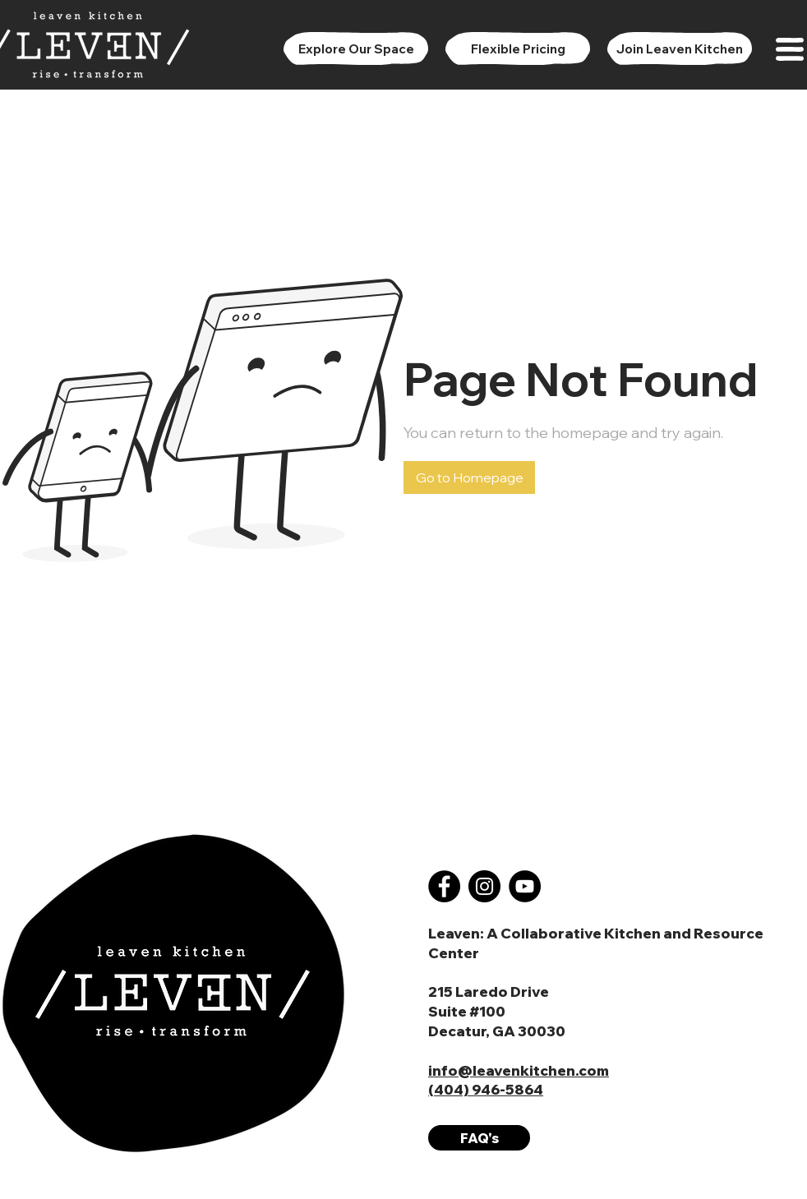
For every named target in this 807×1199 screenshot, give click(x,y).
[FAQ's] (479, 1138)
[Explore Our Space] (356, 48)
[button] (790, 49)
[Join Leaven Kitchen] (679, 48)
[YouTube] (525, 886)
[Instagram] (484, 886)
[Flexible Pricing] (517, 48)
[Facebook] (444, 886)
